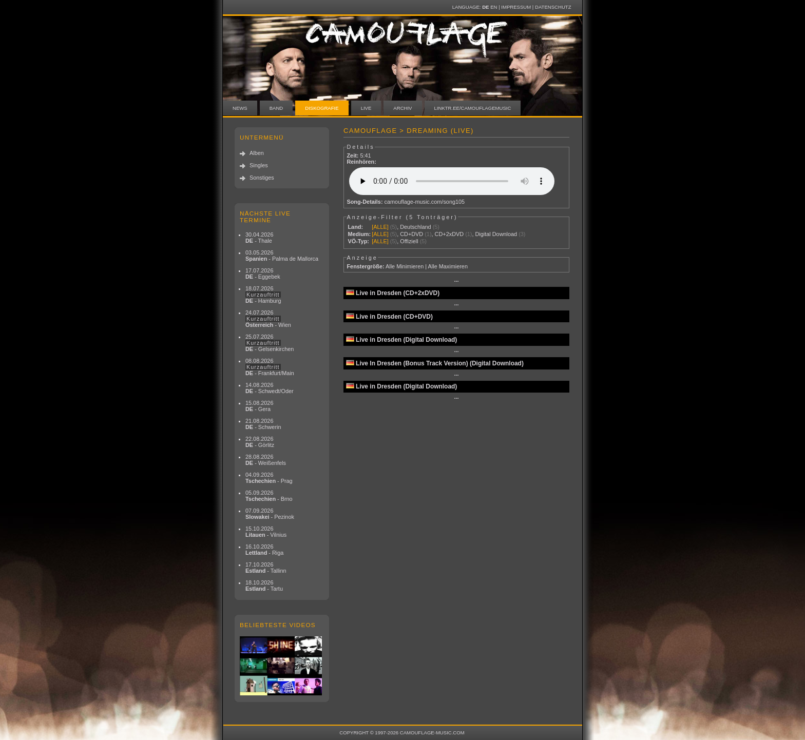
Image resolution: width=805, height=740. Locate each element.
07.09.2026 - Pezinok (269, 514)
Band (276, 108)
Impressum (516, 7)
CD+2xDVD (449, 234)
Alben (257, 153)
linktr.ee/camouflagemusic (472, 108)
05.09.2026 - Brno (269, 496)
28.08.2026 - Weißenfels (265, 460)
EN (493, 7)
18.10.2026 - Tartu (264, 585)
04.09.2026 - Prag (269, 478)
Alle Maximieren (448, 266)
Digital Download (496, 234)
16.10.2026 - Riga (264, 549)
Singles (259, 165)
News (240, 108)
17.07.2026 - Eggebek (262, 273)
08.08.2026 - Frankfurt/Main (269, 367)
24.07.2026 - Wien (268, 318)
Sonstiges (262, 177)
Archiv (402, 108)
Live (366, 108)
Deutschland (415, 227)
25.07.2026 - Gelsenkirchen (269, 343)
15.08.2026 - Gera (259, 406)
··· (456, 281)
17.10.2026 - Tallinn (265, 567)
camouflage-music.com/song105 (425, 202)
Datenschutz (553, 7)
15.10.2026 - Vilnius (265, 531)
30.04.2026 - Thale (259, 237)
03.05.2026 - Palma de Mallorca (281, 255)
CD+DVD (411, 234)
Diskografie (321, 108)
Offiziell (409, 241)
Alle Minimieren (405, 266)
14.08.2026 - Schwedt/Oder (269, 388)
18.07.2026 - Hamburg (263, 294)
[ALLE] (380, 227)
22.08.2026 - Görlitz (259, 442)
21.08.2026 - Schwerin (263, 424)
